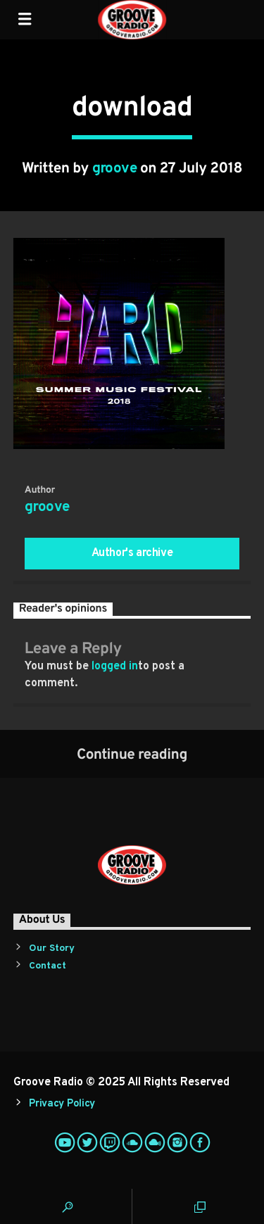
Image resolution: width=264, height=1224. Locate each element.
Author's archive (132, 553)
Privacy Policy (62, 1104)
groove (114, 169)
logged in (115, 667)
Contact (47, 966)
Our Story (52, 948)
